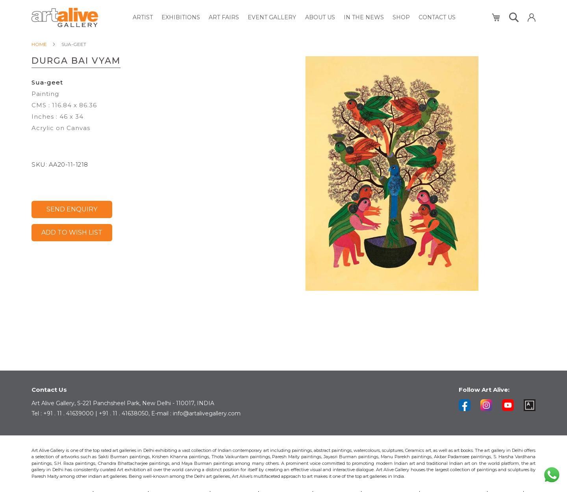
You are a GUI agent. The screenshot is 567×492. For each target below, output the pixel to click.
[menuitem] (146, 17)
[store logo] (65, 17)
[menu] (294, 17)
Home (39, 44)
